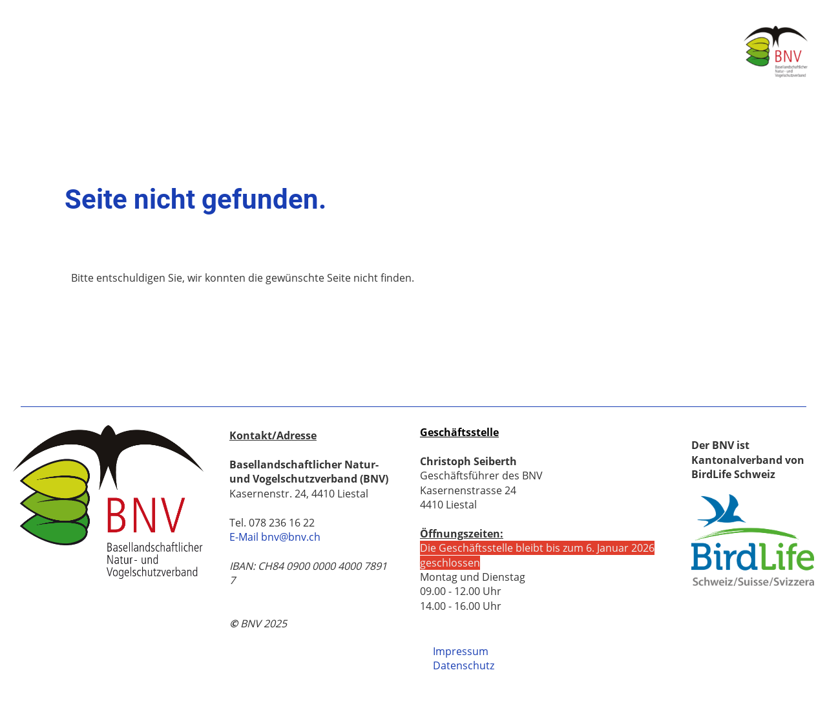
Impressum (460, 651)
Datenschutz (463, 665)
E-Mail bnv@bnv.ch (274, 537)
